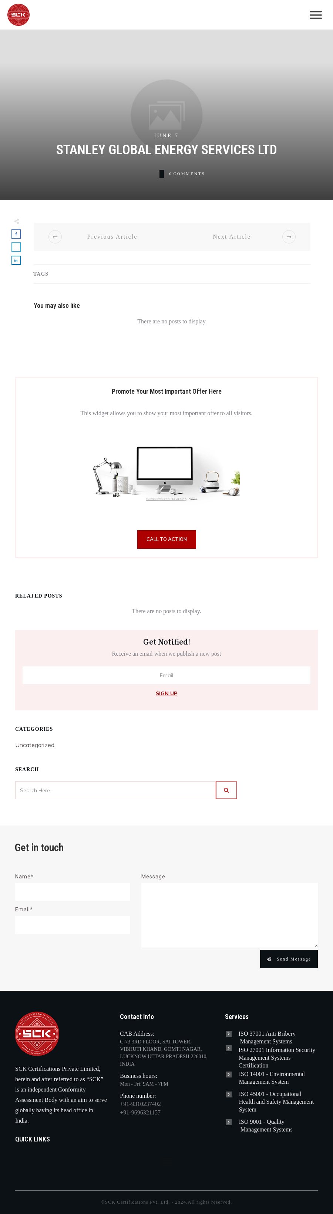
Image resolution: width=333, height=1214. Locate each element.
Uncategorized (34, 745)
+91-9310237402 (140, 1104)
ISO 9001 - (253, 1122)
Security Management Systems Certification (277, 1058)
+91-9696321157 (140, 1112)
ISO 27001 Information (267, 1050)
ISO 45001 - (254, 1094)
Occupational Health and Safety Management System (276, 1102)
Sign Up (166, 693)
